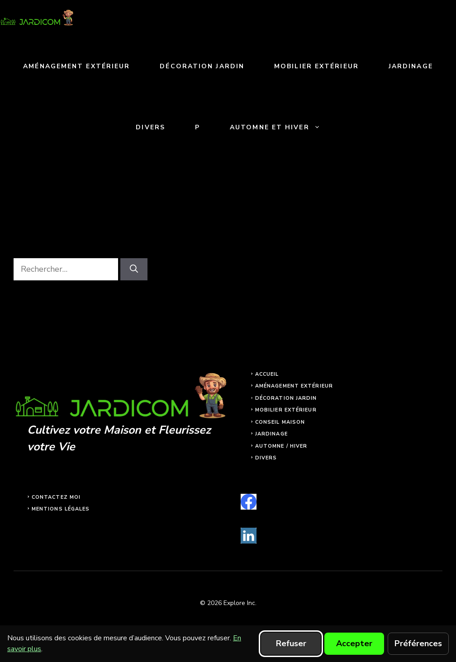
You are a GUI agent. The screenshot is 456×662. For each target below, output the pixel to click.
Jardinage (411, 66)
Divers (150, 127)
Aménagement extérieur (76, 66)
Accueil (267, 374)
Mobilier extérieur (316, 66)
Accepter (354, 643)
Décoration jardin (202, 66)
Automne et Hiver (282, 127)
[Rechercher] (133, 269)
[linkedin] (248, 536)
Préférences (418, 643)
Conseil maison (280, 422)
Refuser (291, 643)
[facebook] (248, 502)
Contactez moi (56, 497)
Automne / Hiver (281, 446)
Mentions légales (61, 509)
